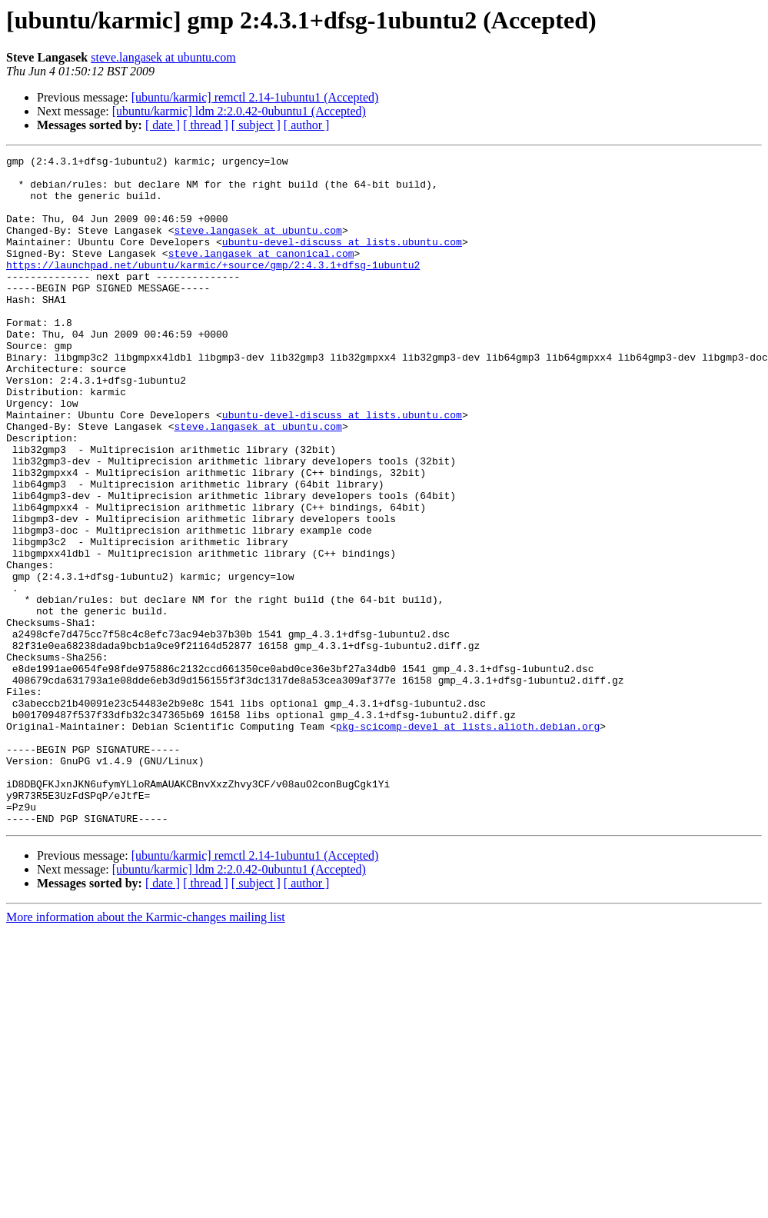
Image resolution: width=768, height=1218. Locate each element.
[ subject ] (256, 124)
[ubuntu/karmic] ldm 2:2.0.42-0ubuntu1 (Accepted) (239, 111)
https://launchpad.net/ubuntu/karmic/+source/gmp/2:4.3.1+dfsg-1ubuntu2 (213, 288)
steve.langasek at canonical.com (261, 274)
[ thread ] (205, 124)
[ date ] (162, 124)
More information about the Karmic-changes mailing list (145, 1050)
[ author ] (307, 124)
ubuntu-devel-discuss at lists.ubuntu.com (342, 260)
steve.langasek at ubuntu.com (163, 57)
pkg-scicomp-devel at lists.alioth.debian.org (468, 841)
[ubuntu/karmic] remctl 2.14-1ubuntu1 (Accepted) (255, 97)
